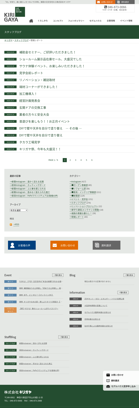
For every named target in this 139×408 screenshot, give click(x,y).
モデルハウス (84, 397)
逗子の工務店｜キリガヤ (12, 6)
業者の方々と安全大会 (34, 114)
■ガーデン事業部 (80, 185)
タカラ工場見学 (29, 142)
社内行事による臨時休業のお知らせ (33, 356)
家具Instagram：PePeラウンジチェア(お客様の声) (35, 196)
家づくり (10, 281)
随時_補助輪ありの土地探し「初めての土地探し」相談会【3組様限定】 (41, 288)
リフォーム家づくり (10, 310)
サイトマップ (121, 397)
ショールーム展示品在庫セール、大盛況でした (50, 59)
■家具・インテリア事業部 (84, 192)
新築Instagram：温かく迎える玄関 (28, 182)
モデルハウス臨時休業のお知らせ (32, 342)
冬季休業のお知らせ (27, 349)
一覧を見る (58, 275)
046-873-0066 (118, 7)
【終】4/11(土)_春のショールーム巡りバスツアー (38, 308)
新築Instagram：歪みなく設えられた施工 (31, 192)
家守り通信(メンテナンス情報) (85, 210)
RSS (17, 224)
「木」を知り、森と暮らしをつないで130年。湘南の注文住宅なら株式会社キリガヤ (37, 2)
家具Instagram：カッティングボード (29, 185)
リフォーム (37, 397)
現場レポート (78, 217)
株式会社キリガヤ (17, 377)
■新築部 (76, 196)
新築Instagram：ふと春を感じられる (29, 189)
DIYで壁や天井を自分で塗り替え (41, 135)
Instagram (76, 182)
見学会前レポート (31, 73)
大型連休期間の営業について (30, 335)
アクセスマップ (108, 397)
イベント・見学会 (80, 199)
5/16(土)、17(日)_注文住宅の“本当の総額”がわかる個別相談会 (41, 281)
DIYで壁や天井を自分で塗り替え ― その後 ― (50, 128)
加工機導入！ (28, 93)
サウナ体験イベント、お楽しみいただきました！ (52, 66)
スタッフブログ (12, 32)
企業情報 (94, 397)
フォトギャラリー (69, 397)
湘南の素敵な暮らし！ (82, 213)
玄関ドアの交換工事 (32, 107)
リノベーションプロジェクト (85, 206)
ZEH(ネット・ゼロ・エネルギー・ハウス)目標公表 (39, 329)
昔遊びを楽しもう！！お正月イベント (44, 121)
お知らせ (10, 328)
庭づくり (26, 397)
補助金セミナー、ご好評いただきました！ (47, 52)
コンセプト (56, 397)
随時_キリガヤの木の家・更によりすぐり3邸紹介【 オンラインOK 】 (41, 302)
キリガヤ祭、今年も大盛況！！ (40, 149)
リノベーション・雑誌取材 (37, 79)
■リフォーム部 (79, 189)
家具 (45, 397)
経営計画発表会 (29, 100)
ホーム (8, 397)
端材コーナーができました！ (38, 86)
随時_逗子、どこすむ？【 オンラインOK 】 (36, 295)
